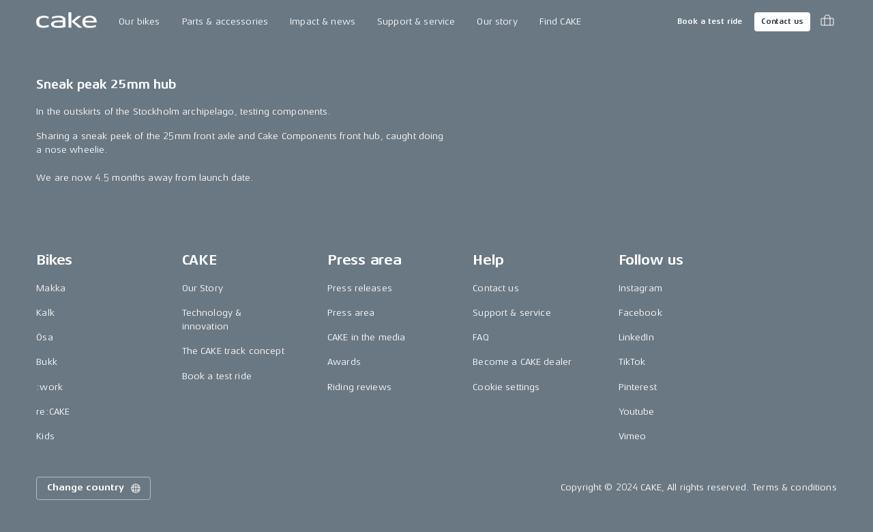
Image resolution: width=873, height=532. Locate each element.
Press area (350, 313)
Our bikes (139, 21)
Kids (45, 436)
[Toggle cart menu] (827, 21)
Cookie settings (506, 387)
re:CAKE (53, 412)
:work (49, 387)
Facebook (640, 313)
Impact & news (322, 21)
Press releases (359, 288)
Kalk (45, 313)
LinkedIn (636, 337)
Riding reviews (359, 387)
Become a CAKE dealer (522, 362)
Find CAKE (560, 21)
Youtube (637, 412)
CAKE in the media (366, 337)
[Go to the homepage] (66, 21)
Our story (497, 21)
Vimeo (633, 436)
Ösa (44, 337)
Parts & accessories (225, 21)
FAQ (480, 337)
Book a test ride (709, 21)
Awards (344, 362)
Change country (95, 488)
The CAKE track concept (233, 351)
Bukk (46, 362)
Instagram (640, 288)
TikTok (632, 362)
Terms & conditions (794, 487)
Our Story (202, 288)
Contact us (782, 21)
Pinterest (638, 387)
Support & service (416, 21)
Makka (50, 288)
